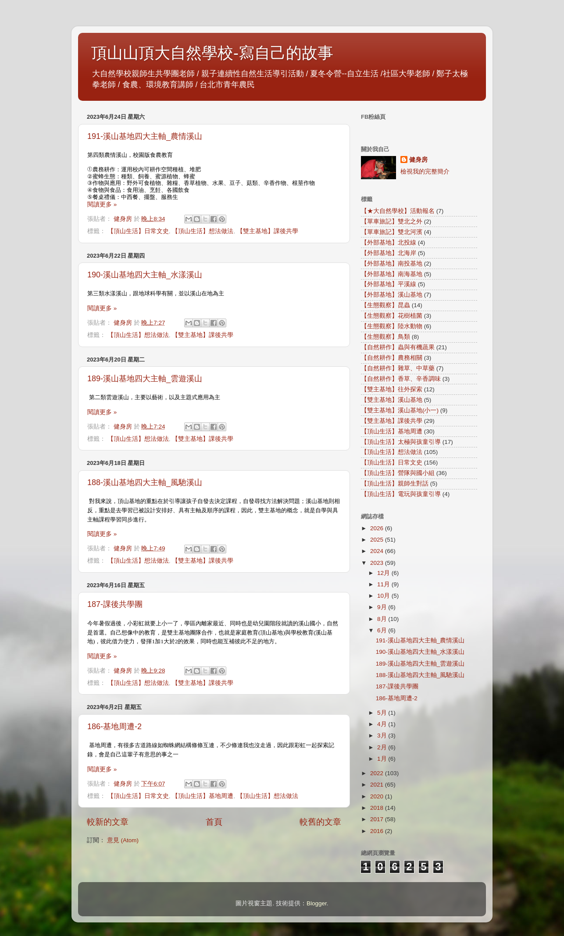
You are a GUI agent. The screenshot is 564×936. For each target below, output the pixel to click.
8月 (382, 619)
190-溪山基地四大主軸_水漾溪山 (144, 274)
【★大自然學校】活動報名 (398, 211)
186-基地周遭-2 (114, 726)
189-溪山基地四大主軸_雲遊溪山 (144, 378)
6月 (382, 630)
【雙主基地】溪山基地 (391, 400)
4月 (382, 724)
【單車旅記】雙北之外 (391, 221)
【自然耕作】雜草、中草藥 (398, 368)
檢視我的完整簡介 (425, 171)
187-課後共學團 (115, 604)
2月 (382, 747)
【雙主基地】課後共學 (267, 231)
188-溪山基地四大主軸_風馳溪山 (144, 482)
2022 (377, 773)
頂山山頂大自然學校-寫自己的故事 (212, 53)
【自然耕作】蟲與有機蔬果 (398, 347)
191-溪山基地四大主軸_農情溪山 (144, 136)
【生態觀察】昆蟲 (385, 305)
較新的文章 (108, 821)
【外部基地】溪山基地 (391, 294)
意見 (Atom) (123, 840)
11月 (384, 584)
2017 (377, 819)
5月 (382, 712)
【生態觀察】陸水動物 (391, 326)
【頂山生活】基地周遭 (202, 796)
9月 (382, 607)
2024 (377, 551)
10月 (384, 595)
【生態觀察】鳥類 (385, 336)
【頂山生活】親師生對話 (394, 483)
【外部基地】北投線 (388, 242)
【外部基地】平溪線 (388, 284)
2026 (377, 528)
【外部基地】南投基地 (391, 263)
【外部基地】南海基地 (391, 274)
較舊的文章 (320, 821)
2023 (377, 563)
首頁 (214, 821)
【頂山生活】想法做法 (202, 231)
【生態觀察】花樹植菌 (391, 315)
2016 (377, 831)
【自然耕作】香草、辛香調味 (401, 379)
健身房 (418, 159)
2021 (377, 784)
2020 (377, 796)
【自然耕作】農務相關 (391, 358)
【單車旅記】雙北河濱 (391, 232)
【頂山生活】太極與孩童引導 (401, 442)
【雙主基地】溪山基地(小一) (400, 410)
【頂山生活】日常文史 (138, 231)
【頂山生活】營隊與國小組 (398, 473)
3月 (382, 735)
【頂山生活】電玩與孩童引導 (401, 494)
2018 (377, 808)
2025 (377, 539)
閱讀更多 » (102, 204)
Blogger (317, 903)
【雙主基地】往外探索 (391, 389)
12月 (384, 573)
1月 (382, 758)
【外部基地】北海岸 (388, 253)
